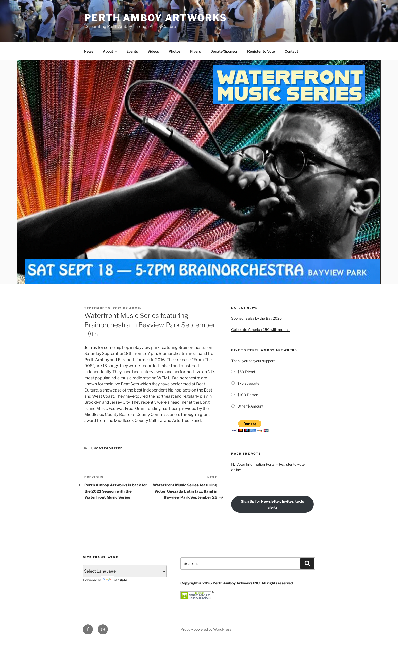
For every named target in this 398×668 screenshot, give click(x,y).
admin (135, 308)
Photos (174, 51)
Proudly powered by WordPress (205, 629)
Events (132, 51)
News (88, 51)
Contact (291, 51)
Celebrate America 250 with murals (260, 329)
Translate (115, 580)
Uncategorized (107, 448)
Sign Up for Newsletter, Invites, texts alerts (272, 504)
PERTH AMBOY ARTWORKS (155, 17)
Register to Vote (261, 51)
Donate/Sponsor (224, 51)
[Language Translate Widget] (125, 571)
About (110, 51)
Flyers (195, 51)
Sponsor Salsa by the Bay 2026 (256, 318)
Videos (153, 51)
